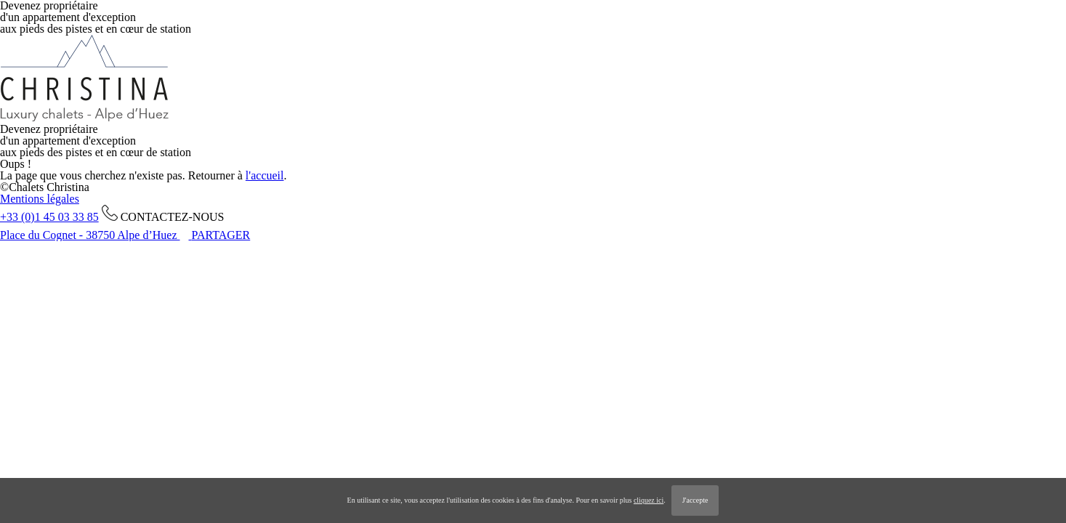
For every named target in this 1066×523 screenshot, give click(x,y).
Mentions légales (39, 198)
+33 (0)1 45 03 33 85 (49, 217)
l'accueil (265, 175)
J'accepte (695, 500)
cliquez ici (648, 500)
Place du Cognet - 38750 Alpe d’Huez (90, 235)
